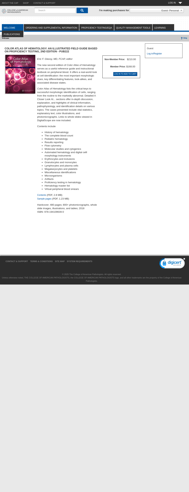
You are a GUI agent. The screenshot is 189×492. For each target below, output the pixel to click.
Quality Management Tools (133, 28)
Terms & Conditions (41, 261)
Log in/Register (154, 53)
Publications (12, 34)
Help (183, 38)
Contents (41, 195)
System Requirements (79, 261)
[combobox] (55, 10)
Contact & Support (17, 261)
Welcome (9, 28)
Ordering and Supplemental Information (51, 28)
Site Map (60, 261)
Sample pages (44, 198)
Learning (160, 28)
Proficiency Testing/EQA (96, 28)
